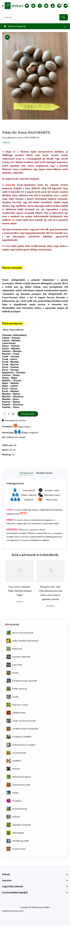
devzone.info (17, 911)
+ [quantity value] (13, 414)
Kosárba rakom (28, 414)
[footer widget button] (35, 874)
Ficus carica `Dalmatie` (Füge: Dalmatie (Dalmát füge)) (19, 590)
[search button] (63, 17)
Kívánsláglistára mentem (14, 420)
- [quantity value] (4, 414)
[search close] (65, 5)
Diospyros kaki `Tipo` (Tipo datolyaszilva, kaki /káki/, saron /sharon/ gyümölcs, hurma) (50, 593)
